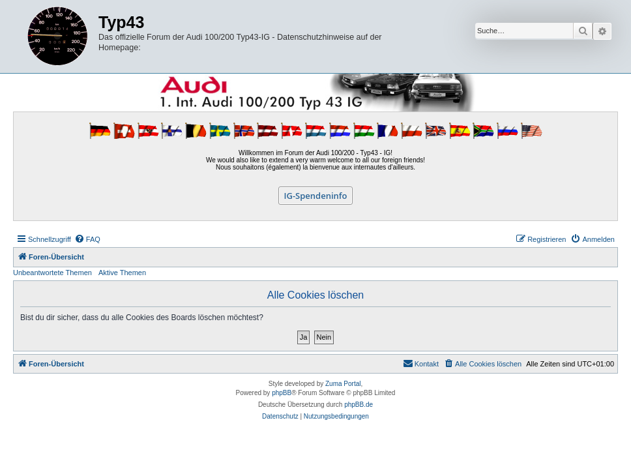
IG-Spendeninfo (315, 195)
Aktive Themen (122, 272)
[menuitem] (87, 239)
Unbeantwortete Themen (52, 272)
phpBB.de (358, 404)
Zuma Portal (342, 383)
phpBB (281, 392)
